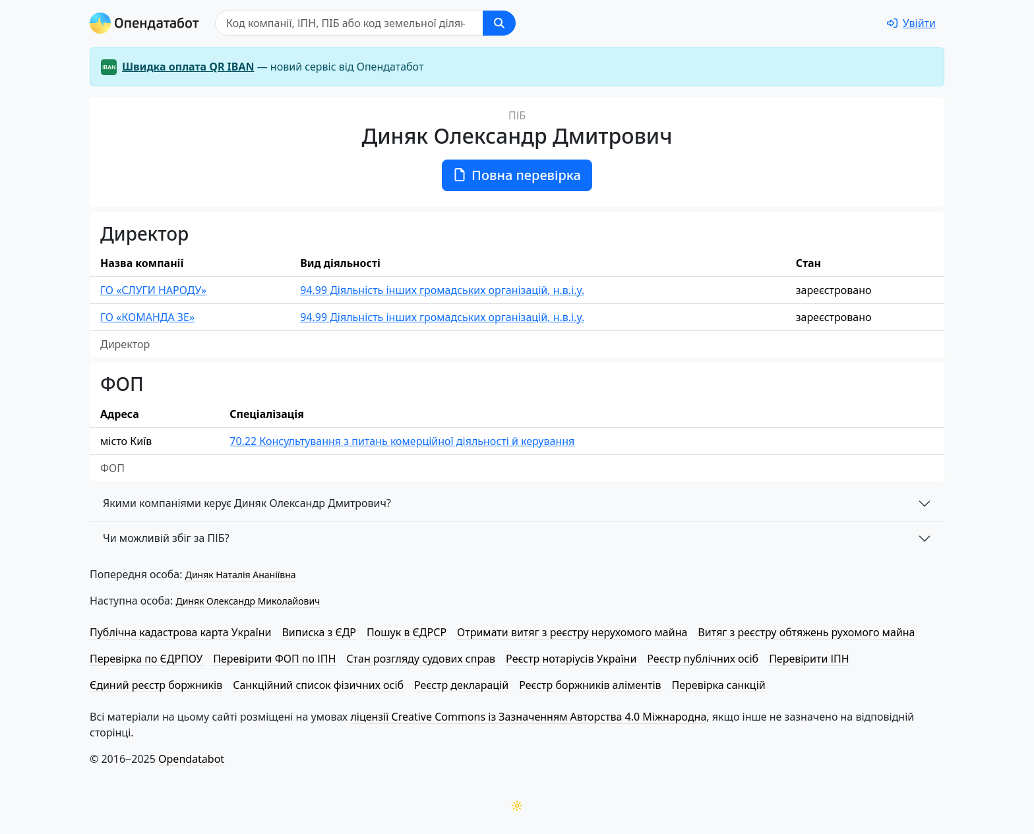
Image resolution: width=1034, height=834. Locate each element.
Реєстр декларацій (461, 685)
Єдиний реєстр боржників (156, 685)
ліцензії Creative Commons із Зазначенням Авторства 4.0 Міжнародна (528, 716)
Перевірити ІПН (809, 658)
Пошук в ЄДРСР (406, 632)
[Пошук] (349, 23)
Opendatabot (191, 759)
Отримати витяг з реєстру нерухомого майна (572, 632)
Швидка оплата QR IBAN (188, 66)
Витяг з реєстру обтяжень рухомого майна (806, 632)
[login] (911, 23)
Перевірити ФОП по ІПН (274, 658)
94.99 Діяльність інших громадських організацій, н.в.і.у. (442, 290)
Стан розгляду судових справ (420, 658)
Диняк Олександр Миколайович (247, 601)
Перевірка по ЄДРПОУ (146, 658)
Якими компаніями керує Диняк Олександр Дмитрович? (247, 503)
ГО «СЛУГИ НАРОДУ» (153, 290)
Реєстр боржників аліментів (590, 685)
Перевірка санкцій (719, 685)
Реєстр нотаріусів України (571, 658)
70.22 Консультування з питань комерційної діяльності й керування (401, 441)
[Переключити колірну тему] (517, 805)
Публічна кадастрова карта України (180, 632)
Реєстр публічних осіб (702, 658)
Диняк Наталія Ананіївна (240, 574)
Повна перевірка (517, 175)
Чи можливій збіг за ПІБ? (166, 538)
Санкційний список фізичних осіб (318, 685)
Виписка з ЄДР (319, 632)
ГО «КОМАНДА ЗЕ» (147, 317)
